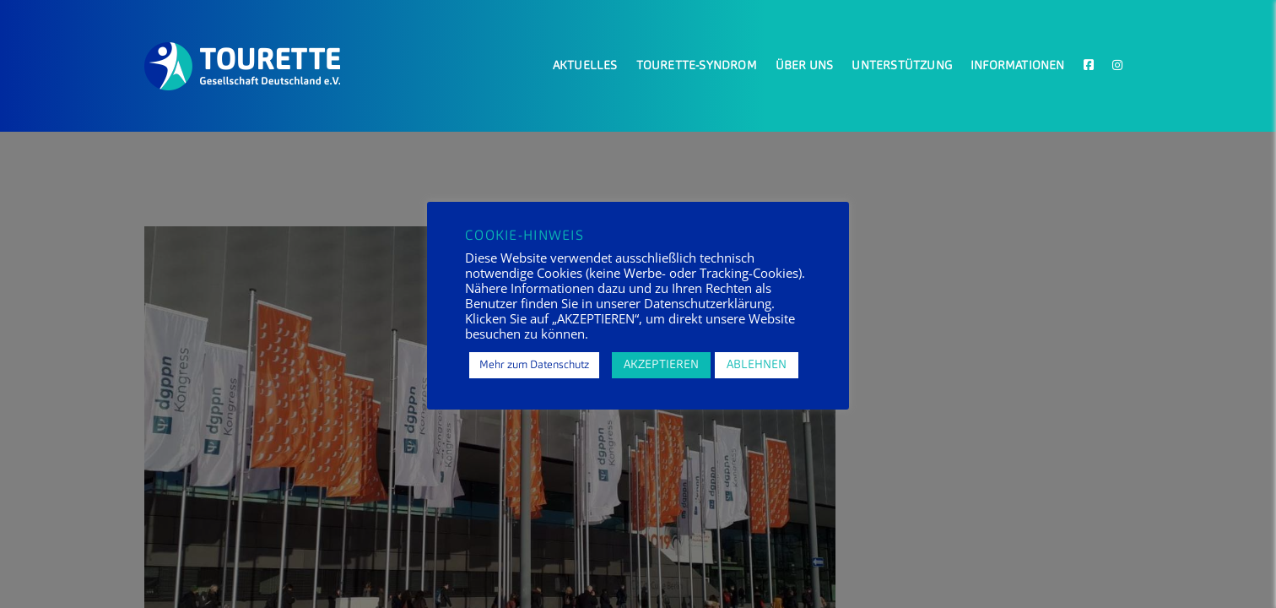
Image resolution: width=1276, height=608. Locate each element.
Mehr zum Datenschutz (534, 365)
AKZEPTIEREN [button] (661, 365)
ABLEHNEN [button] (757, 365)
